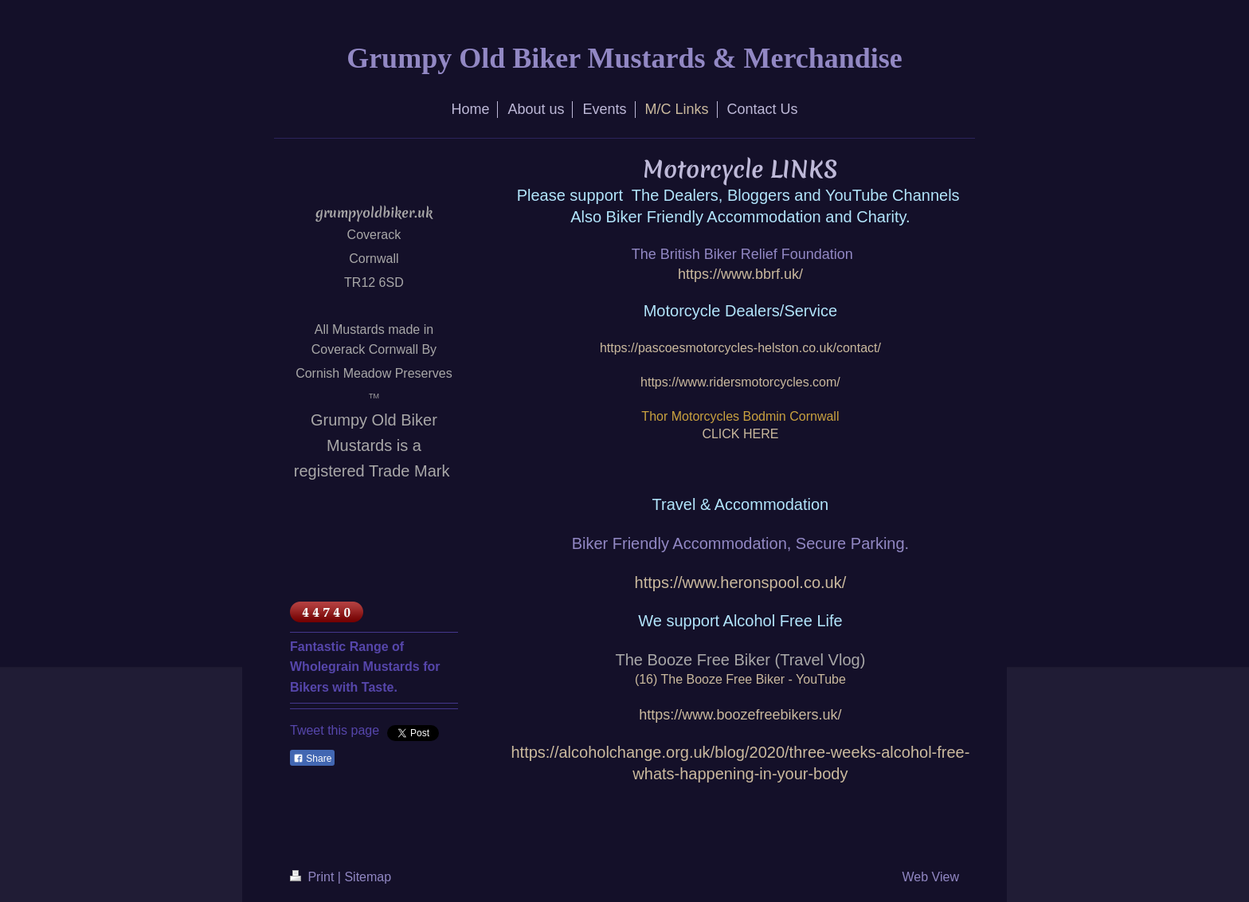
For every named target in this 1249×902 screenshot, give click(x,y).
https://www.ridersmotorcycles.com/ (740, 382)
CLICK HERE (740, 434)
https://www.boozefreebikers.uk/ (740, 715)
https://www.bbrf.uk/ (740, 274)
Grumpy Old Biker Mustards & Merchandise (624, 58)
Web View (930, 877)
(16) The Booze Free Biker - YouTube (740, 679)
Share (312, 758)
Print (314, 877)
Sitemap (367, 877)
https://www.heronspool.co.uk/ (741, 582)
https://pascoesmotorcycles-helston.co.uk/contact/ (740, 348)
